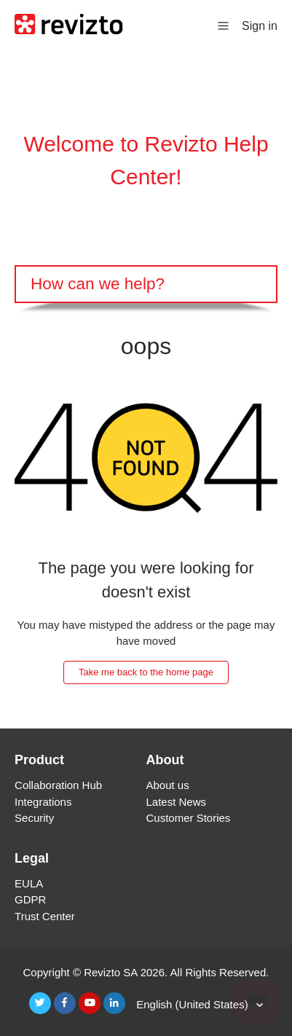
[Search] (146, 284)
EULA (29, 883)
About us (167, 785)
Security (34, 818)
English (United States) (193, 1004)
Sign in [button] (259, 26)
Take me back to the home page (146, 672)
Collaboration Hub (58, 785)
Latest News (176, 802)
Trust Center (45, 916)
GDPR (30, 899)
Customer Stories (188, 818)
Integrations (43, 802)
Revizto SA (110, 972)
